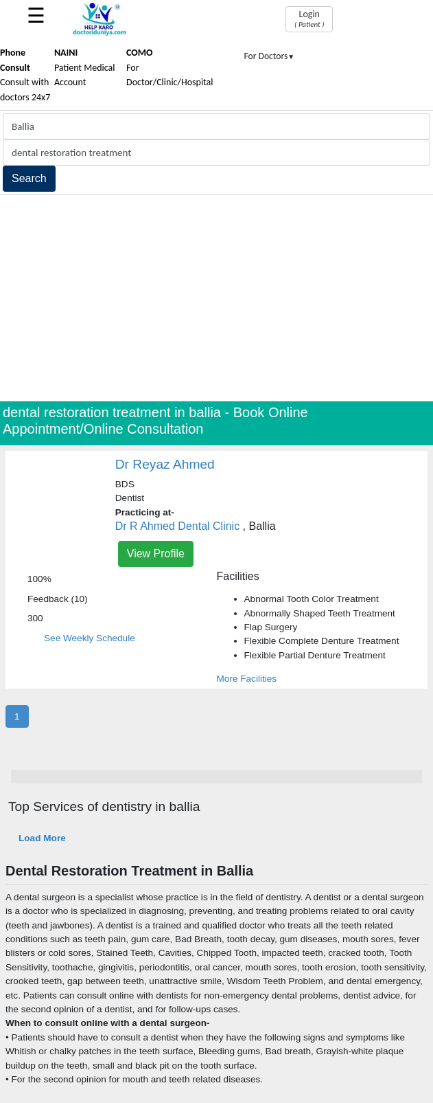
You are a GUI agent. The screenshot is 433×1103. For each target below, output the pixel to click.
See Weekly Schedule (89, 638)
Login (309, 18)
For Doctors (269, 56)
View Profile (156, 553)
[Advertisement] (216, 298)
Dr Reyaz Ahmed (165, 464)
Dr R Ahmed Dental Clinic (177, 526)
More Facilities (247, 678)
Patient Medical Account (84, 67)
